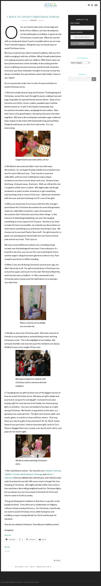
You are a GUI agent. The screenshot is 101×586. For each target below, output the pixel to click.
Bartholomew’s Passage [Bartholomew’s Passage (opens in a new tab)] (32, 474)
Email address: (76, 32)
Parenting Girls (44, 566)
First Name (75, 23)
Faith (32, 566)
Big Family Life (21, 566)
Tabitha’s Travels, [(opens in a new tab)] (12, 474)
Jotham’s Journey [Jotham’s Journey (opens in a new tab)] (53, 470)
